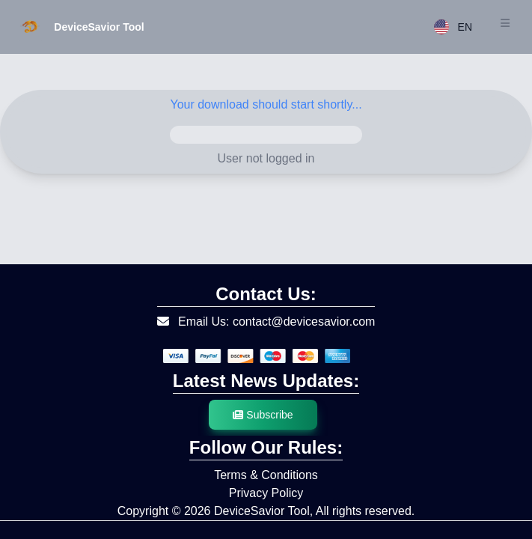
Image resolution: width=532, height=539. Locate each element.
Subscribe (263, 415)
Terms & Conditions (266, 475)
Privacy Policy (266, 493)
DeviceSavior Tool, (263, 511)
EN (453, 26)
